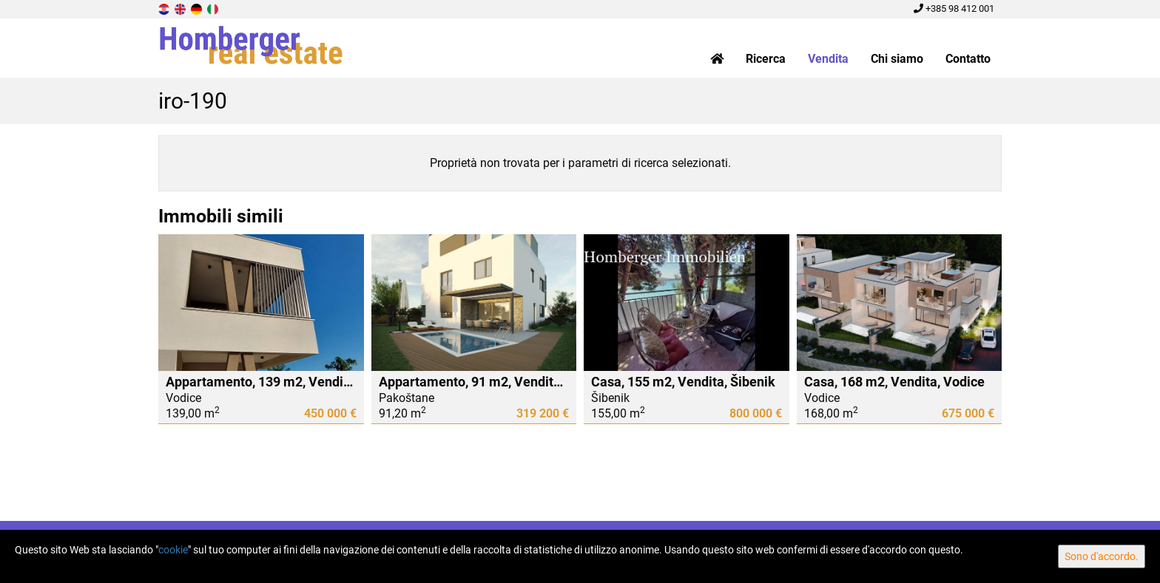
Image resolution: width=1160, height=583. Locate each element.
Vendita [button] (828, 59)
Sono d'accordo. (1102, 556)
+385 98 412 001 (954, 8)
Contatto (968, 59)
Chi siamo (897, 59)
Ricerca (766, 59)
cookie (173, 550)
